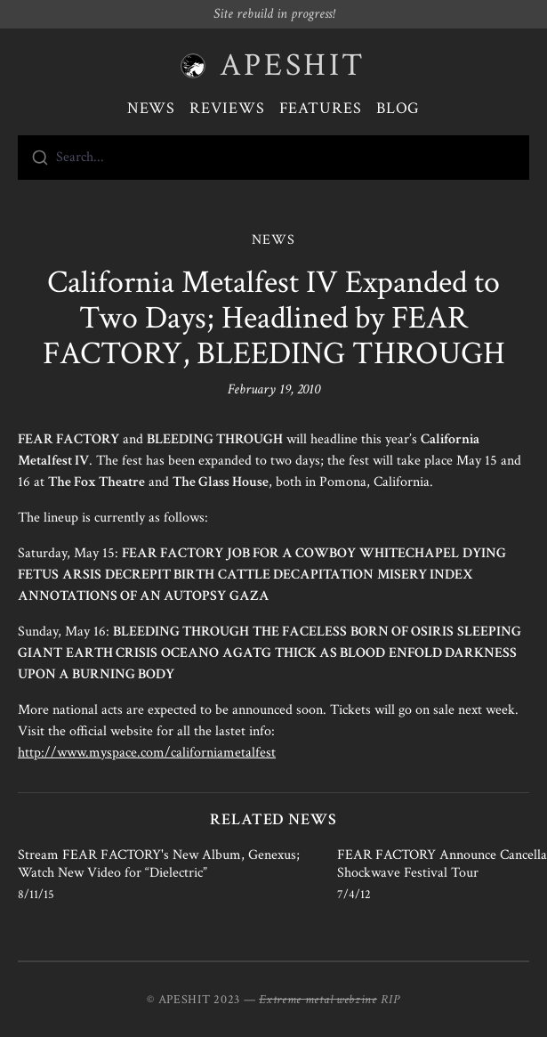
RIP (390, 1000)
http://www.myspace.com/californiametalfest (147, 752)
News (151, 108)
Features (320, 108)
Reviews (226, 108)
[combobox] (273, 157)
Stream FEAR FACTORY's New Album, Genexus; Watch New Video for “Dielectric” (159, 864)
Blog (398, 108)
